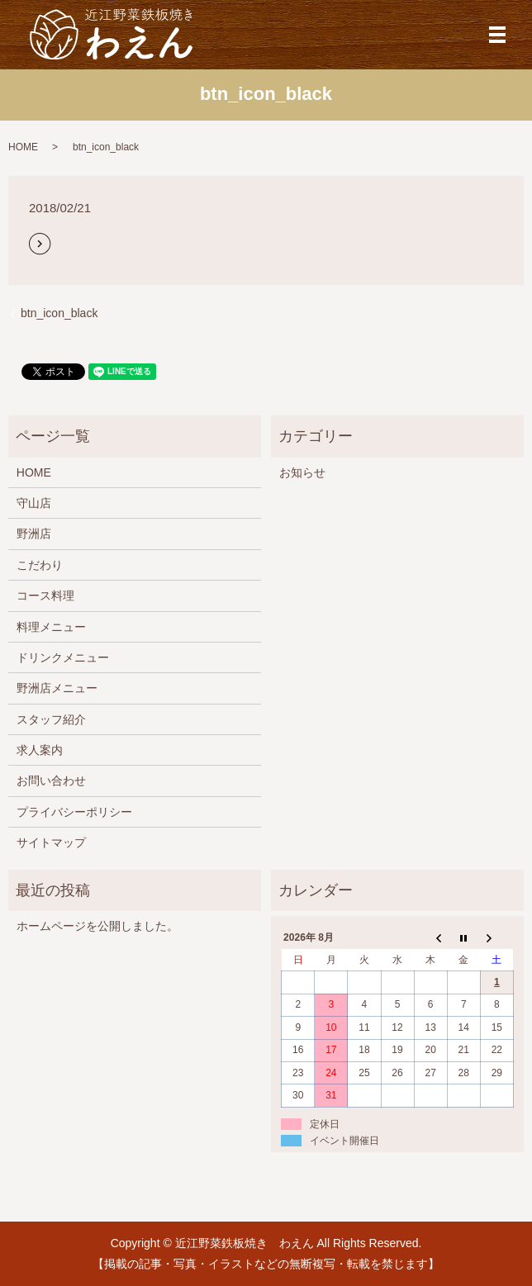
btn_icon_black (59, 313)
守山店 (34, 503)
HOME (23, 147)
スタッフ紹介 (51, 719)
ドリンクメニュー (63, 657)
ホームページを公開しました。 (97, 925)
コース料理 (45, 595)
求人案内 (40, 750)
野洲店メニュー (57, 688)
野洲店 (34, 533)
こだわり (40, 565)
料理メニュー (51, 627)
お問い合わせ (51, 780)
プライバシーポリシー (74, 812)
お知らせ (302, 472)
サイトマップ (51, 842)
